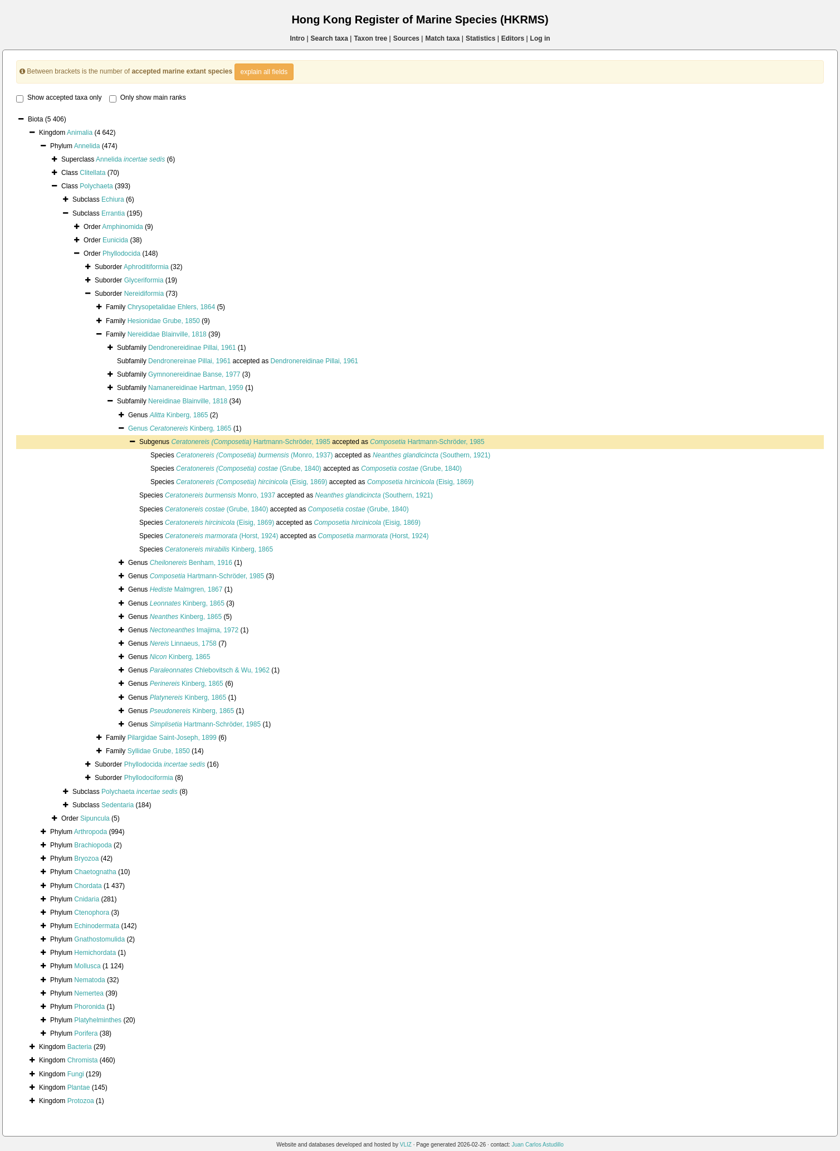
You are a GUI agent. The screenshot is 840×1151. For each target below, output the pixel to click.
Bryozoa (86, 858)
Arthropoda (90, 832)
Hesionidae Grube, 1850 (164, 321)
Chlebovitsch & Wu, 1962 (210, 670)
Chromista (82, 1060)
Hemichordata (95, 953)
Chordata (87, 886)
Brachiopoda (92, 845)
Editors (512, 38)
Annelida (87, 146)
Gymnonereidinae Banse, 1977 (194, 374)
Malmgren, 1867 (186, 589)
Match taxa (442, 38)
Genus (139, 428)
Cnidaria (86, 899)
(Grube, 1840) (248, 468)
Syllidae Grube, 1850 (159, 751)
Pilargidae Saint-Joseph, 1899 (172, 738)
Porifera (85, 1033)
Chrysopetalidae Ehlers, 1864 (171, 307)
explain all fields (264, 72)
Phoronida (89, 1007)
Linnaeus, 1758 (183, 643)
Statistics (480, 38)
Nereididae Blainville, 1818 (167, 334)
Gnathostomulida (99, 939)
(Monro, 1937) (254, 455)
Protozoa (80, 1101)
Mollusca (87, 966)
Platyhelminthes (97, 1020)
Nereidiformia (144, 293)
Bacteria (79, 1047)
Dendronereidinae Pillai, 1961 (192, 348)
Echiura (112, 199)
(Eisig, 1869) (251, 482)
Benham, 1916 (191, 563)
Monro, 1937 (220, 495)
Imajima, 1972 (194, 630)
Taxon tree (370, 38)
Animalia (79, 132)
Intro (297, 38)
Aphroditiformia (146, 267)
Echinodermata (96, 926)
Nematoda (89, 980)
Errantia (113, 213)
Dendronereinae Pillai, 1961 (189, 361)
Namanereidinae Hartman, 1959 (195, 388)
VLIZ (406, 1145)
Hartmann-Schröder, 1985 (250, 442)
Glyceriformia (144, 280)
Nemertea (89, 993)
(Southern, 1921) (431, 455)
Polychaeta (96, 186)
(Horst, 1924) (221, 536)
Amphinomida (122, 227)
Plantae (78, 1087)
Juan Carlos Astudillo (537, 1145)
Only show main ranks (147, 98)
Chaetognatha (95, 872)
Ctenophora (91, 912)
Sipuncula (95, 818)
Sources (406, 38)
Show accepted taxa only (58, 98)
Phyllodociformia (148, 778)
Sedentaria (117, 805)
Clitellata (92, 173)
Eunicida (115, 240)
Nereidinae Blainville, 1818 (187, 401)
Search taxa (329, 38)
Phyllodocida (121, 253)
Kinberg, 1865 (179, 415)
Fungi (75, 1074)
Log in (540, 38)
